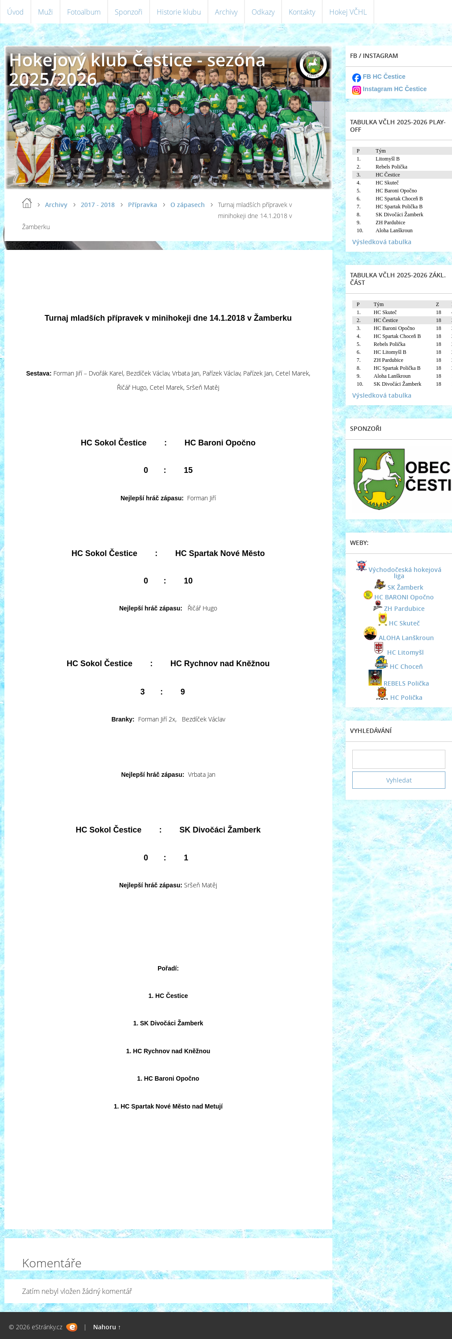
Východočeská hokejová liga (405, 572)
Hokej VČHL (348, 12)
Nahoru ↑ (107, 1327)
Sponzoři (129, 12)
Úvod (15, 12)
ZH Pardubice (404, 608)
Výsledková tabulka (381, 242)
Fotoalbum (84, 12)
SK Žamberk (405, 587)
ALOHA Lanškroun (406, 637)
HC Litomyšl (405, 652)
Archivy (226, 12)
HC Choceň (406, 666)
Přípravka (142, 204)
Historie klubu (179, 12)
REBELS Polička (406, 683)
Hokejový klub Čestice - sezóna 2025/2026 (137, 69)
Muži (45, 12)
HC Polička (406, 697)
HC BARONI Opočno (404, 597)
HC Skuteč (404, 623)
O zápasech (187, 204)
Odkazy (263, 12)
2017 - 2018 (98, 204)
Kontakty (302, 12)
